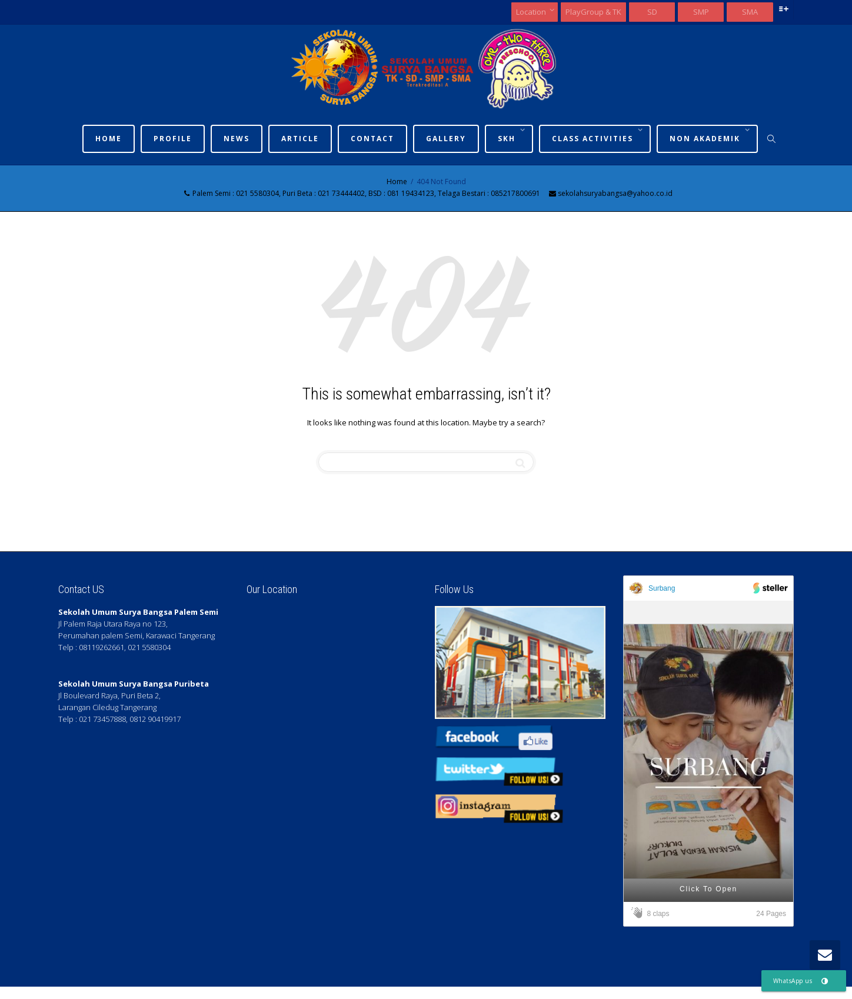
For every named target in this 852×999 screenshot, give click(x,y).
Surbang (661, 588)
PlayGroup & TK (593, 11)
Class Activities (594, 139)
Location (532, 11)
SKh (508, 139)
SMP (701, 11)
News (236, 139)
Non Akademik (706, 139)
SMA (750, 11)
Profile (173, 139)
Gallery (446, 139)
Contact (372, 139)
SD (652, 11)
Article (300, 139)
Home (108, 139)
